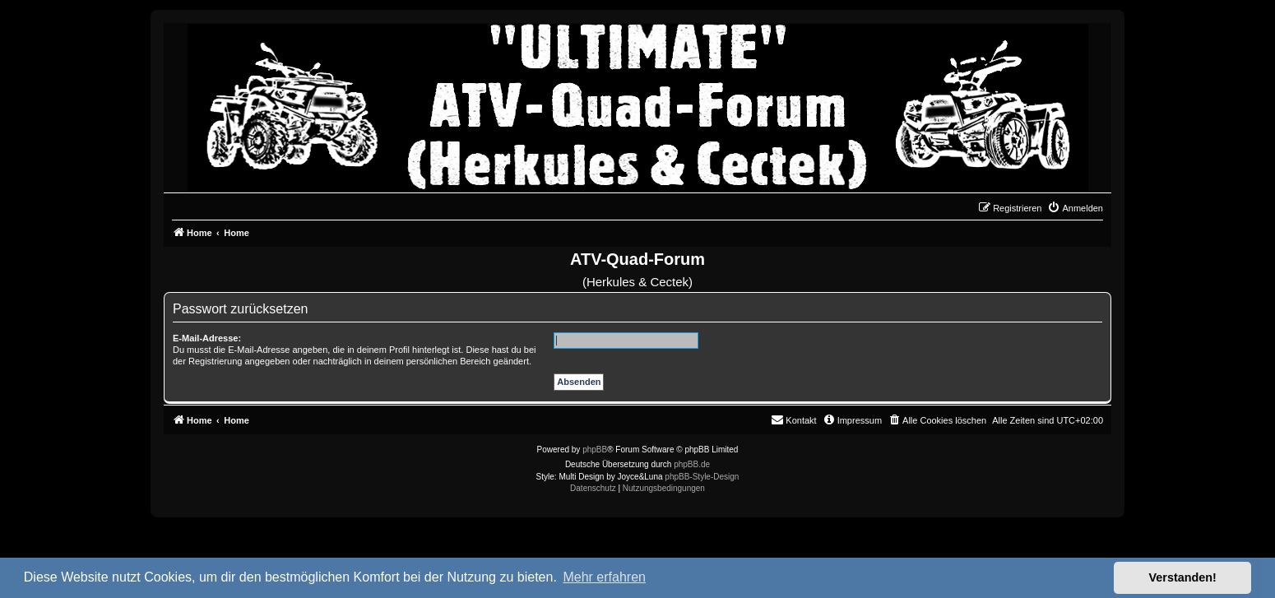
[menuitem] (1075, 208)
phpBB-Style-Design (702, 476)
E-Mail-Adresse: (207, 338)
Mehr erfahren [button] (604, 577)
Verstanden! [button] (1183, 577)
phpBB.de (692, 464)
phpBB (594, 449)
